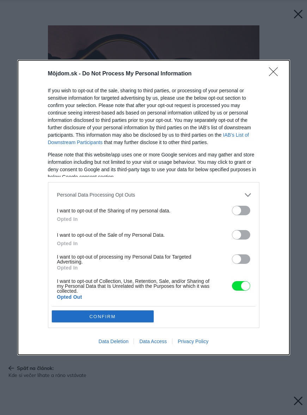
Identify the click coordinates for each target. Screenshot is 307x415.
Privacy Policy (193, 341)
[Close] (275, 74)
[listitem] (153, 195)
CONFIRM (103, 316)
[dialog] (153, 207)
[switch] (241, 210)
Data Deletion (114, 341)
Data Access (153, 341)
